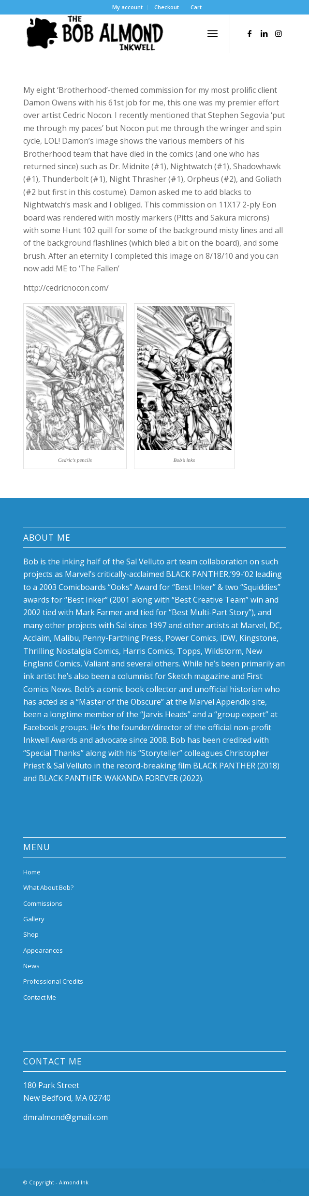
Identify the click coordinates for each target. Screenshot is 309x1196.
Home (32, 872)
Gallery (33, 919)
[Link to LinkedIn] (264, 33)
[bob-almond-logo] (128, 33)
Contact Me (39, 997)
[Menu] (212, 33)
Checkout (166, 7)
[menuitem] (127, 7)
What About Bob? (48, 887)
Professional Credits (53, 981)
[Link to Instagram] (278, 33)
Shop (31, 934)
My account (127, 7)
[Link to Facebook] (249, 33)
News (31, 965)
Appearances (43, 950)
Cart (196, 7)
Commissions (42, 903)
